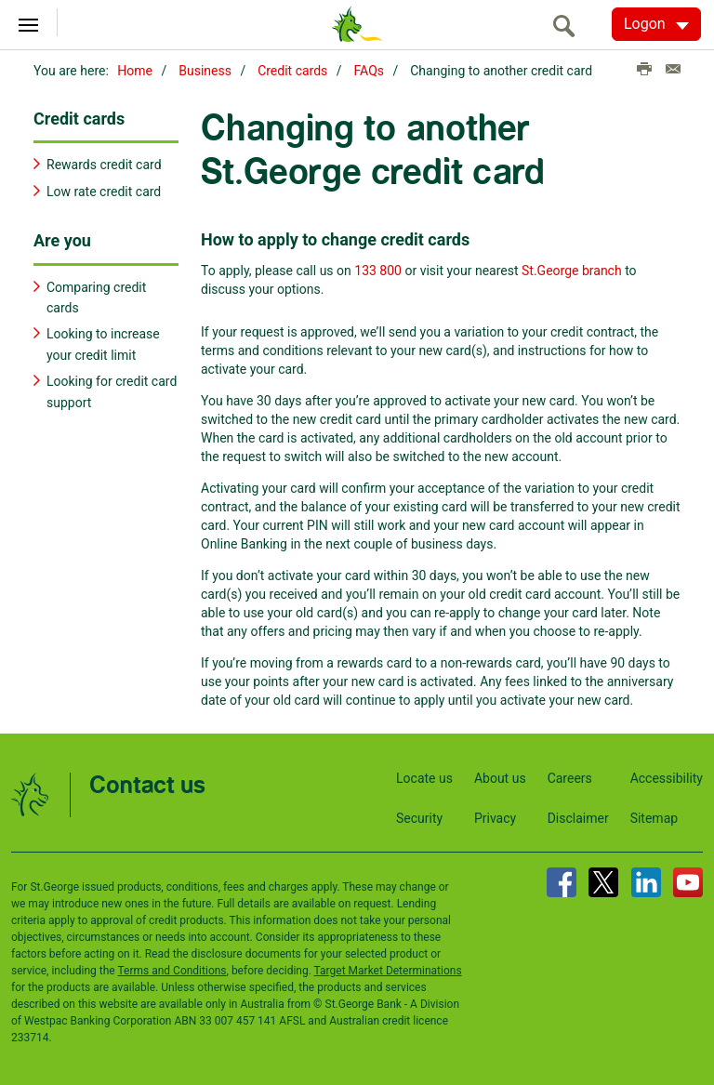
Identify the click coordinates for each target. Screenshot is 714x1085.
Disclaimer (578, 818)
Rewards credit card (104, 164)
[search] (569, 25)
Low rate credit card (103, 191)
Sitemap (654, 818)
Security (419, 818)
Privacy (495, 818)
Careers (570, 778)
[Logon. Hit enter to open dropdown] (656, 24)
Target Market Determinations (388, 970)
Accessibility (666, 778)
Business (204, 70)
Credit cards (292, 70)
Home (134, 70)
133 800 (378, 270)
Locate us (424, 778)
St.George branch (572, 270)
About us (500, 778)
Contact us (147, 786)
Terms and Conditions (171, 970)
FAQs (369, 70)
